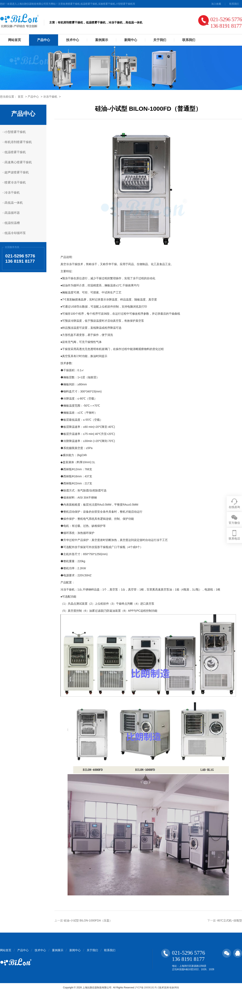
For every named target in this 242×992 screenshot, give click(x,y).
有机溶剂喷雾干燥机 (18, 142)
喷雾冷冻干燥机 (15, 182)
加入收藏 (216, 3)
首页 (20, 96)
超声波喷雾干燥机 (17, 172)
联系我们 (234, 3)
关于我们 (159, 40)
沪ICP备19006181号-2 (147, 987)
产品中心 (43, 40)
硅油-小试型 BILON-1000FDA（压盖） (88, 920)
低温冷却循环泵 (15, 233)
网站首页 (14, 40)
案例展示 (101, 40)
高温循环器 (12, 212)
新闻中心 (130, 40)
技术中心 (72, 40)
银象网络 (174, 987)
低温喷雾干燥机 (15, 152)
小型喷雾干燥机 (15, 132)
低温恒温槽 (12, 223)
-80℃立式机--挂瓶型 (229, 920)
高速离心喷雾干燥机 (18, 162)
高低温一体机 (14, 202)
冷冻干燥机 (50, 96)
